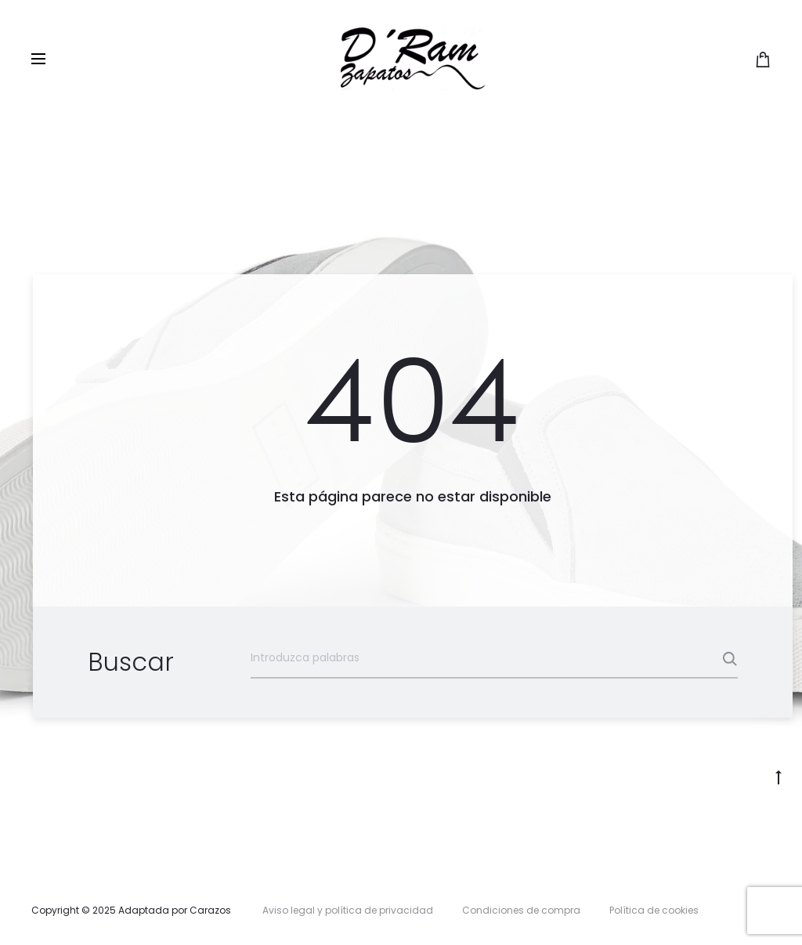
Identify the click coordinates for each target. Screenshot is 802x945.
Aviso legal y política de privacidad (347, 910)
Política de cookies (654, 910)
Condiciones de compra (521, 910)
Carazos (210, 910)
